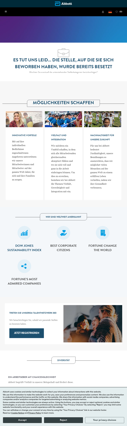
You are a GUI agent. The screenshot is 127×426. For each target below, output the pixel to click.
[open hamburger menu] (6, 11)
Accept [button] (22, 420)
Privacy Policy (34, 413)
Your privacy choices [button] (104, 420)
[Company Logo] (63, 4)
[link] (103, 11)
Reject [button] (63, 420)
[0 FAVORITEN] (119, 12)
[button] (110, 12)
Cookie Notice (17, 413)
